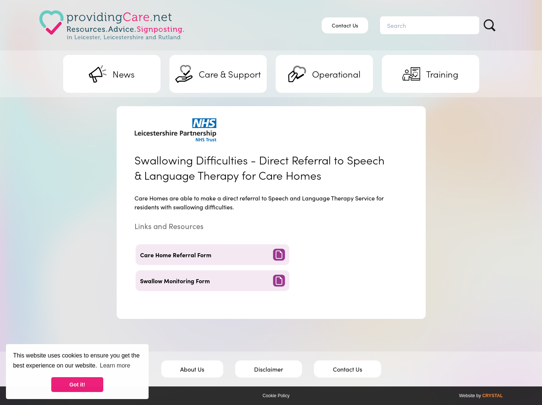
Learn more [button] (115, 365)
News (111, 74)
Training (430, 74)
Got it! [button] (77, 385)
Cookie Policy (276, 395)
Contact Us (345, 25)
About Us (192, 369)
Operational (324, 74)
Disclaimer (268, 369)
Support (218, 74)
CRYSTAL (492, 395)
